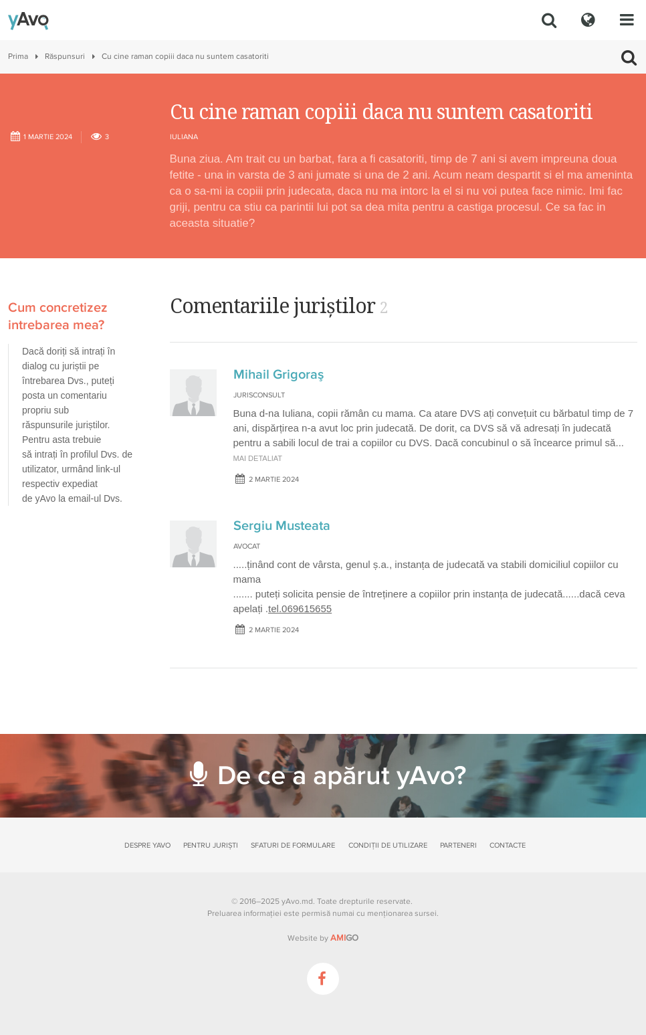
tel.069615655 (300, 608)
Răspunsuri (65, 57)
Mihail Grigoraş (278, 375)
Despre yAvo (147, 845)
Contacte (508, 845)
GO (344, 938)
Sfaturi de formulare (293, 845)
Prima (18, 57)
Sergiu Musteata (281, 526)
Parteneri (458, 845)
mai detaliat (258, 458)
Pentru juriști (210, 845)
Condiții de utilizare (387, 845)
